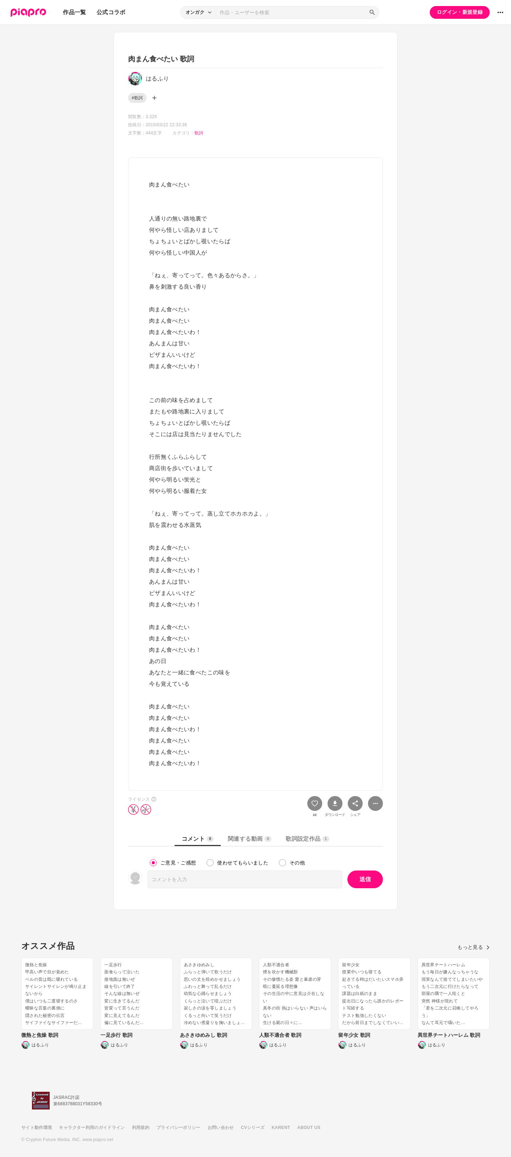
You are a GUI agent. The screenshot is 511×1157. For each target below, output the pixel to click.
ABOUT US (308, 1127)
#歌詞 (137, 97)
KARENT (281, 1127)
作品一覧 (74, 12)
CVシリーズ (253, 1127)
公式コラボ (111, 12)
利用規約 (140, 1127)
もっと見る (473, 947)
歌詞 (198, 132)
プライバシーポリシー (178, 1127)
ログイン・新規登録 (460, 12)
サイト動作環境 (36, 1127)
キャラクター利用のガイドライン (92, 1127)
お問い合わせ (221, 1127)
